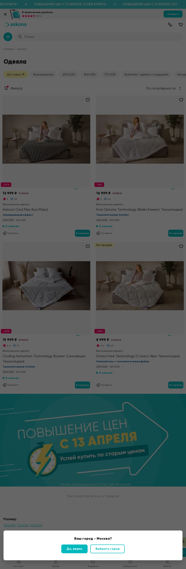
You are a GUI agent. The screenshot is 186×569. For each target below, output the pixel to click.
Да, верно (74, 549)
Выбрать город (107, 549)
